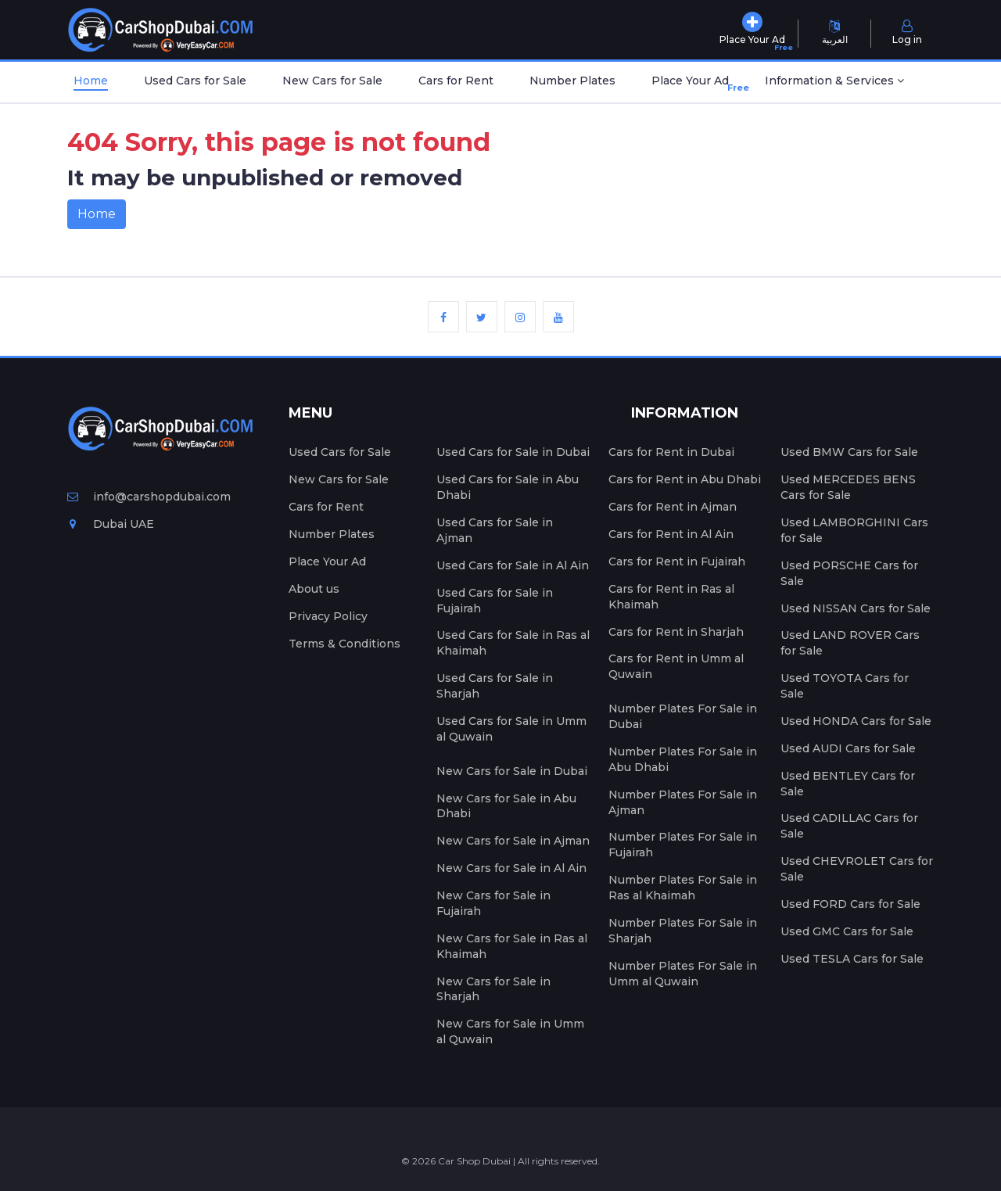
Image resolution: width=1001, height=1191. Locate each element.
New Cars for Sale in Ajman (513, 841)
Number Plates (572, 81)
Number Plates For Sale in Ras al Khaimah (682, 887)
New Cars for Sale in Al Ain (511, 868)
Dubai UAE (110, 524)
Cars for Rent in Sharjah (676, 632)
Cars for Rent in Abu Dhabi (684, 479)
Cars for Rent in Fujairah (676, 561)
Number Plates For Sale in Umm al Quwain (682, 973)
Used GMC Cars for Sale (846, 931)
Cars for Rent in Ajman (672, 507)
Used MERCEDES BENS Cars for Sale (848, 487)
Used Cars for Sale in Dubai (513, 452)
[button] (834, 82)
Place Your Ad (693, 84)
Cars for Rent (455, 81)
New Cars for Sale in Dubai (511, 771)
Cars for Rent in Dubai (671, 452)
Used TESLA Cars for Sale (852, 959)
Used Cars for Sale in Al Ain (512, 565)
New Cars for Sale (332, 81)
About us (314, 589)
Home (91, 81)
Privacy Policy (328, 616)
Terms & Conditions (344, 644)
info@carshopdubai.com (149, 497)
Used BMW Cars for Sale (849, 452)
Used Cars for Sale (195, 81)
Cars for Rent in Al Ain (671, 534)
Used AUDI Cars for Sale (848, 748)
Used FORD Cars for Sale (850, 904)
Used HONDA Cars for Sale (855, 721)
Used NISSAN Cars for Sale (855, 608)
